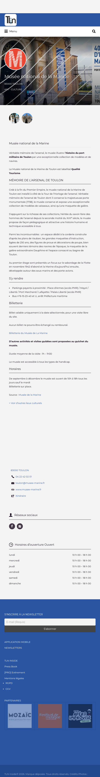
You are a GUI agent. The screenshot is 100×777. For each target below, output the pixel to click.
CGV (8, 688)
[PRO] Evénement (14, 672)
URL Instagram (20, 526)
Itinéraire (21, 495)
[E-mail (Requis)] (50, 622)
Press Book (10, 666)
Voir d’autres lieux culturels (26, 403)
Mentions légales (14, 678)
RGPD (9, 683)
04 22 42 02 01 (24, 476)
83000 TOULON (13, 83)
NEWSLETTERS (13, 647)
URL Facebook (12, 526)
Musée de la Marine (30, 394)
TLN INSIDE (11, 660)
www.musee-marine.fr (28, 489)
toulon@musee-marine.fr (30, 483)
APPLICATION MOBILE (17, 642)
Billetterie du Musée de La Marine (28, 333)
